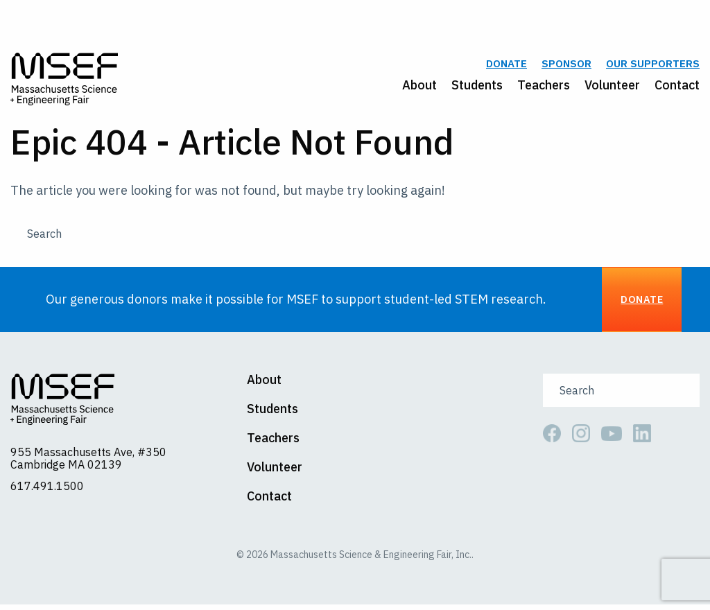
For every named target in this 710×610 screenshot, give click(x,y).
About (419, 88)
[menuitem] (412, 88)
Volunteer (612, 88)
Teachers (543, 88)
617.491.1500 (47, 491)
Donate (506, 67)
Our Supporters (653, 67)
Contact (677, 88)
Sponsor (566, 67)
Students (477, 88)
